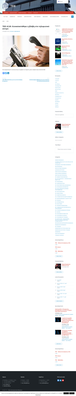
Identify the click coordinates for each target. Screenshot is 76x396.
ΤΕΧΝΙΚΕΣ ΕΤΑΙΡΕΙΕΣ (59, 235)
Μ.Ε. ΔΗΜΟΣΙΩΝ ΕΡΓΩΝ (60, 183)
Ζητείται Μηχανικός (66, 53)
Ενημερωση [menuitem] (12, 16)
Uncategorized (58, 85)
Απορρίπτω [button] (72, 393)
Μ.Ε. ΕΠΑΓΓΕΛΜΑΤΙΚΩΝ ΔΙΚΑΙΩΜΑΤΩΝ (63, 185)
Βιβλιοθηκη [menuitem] (45, 16)
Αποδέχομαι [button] (66, 393)
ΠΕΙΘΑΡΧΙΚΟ (57, 231)
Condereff (57, 78)
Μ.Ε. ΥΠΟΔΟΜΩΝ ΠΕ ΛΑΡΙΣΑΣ (61, 215)
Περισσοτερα (58, 70)
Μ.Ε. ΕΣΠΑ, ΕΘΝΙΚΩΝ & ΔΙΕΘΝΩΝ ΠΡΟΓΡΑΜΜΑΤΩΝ (61, 189)
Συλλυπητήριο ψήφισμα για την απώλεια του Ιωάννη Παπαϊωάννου (39, 80)
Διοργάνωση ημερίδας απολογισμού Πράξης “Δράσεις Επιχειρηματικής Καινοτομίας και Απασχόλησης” (67, 320)
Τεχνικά (56, 105)
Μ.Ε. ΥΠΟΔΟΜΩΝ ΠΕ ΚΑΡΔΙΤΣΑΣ (61, 213)
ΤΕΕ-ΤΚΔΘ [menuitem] (5, 16)
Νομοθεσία (57, 101)
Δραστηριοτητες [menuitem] (27, 16)
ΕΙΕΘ (56, 91)
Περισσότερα (38, 394)
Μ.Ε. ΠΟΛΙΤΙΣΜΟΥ (58, 203)
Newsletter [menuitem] (6, 12)
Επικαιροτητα (64, 36)
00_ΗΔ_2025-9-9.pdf (61, 286)
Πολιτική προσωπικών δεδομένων (15, 390)
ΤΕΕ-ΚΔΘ (11, 31)
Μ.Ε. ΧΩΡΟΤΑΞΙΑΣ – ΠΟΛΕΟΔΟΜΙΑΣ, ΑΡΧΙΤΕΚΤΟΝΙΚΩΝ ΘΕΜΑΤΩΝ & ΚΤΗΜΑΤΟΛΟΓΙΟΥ (62, 220)
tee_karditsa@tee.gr (44, 383)
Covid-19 (57, 80)
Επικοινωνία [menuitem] (36, 12)
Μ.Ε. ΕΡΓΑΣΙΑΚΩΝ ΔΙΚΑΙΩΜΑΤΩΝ (61, 186)
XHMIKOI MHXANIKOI (59, 160)
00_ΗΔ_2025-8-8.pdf (61, 290)
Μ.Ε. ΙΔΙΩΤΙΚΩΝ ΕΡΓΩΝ (59, 191)
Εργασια (70, 50)
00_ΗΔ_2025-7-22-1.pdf (62, 293)
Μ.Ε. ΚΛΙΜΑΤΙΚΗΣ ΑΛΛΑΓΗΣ (60, 195)
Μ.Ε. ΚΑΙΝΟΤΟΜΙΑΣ (59, 193)
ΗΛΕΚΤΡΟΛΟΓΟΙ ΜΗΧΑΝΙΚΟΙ (61, 171)
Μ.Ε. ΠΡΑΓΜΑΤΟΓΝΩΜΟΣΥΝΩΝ (61, 205)
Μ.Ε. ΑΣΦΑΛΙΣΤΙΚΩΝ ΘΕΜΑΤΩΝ (61, 177)
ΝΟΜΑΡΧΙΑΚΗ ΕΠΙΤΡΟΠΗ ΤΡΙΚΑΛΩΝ (62, 230)
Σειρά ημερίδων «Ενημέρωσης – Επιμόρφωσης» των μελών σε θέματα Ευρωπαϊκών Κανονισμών (63, 310)
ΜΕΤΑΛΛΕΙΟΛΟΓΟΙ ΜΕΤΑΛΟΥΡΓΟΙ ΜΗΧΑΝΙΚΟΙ (64, 223)
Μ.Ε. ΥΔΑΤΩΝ (57, 212)
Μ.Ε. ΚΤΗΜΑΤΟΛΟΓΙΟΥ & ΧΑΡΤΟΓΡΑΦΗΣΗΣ (63, 196)
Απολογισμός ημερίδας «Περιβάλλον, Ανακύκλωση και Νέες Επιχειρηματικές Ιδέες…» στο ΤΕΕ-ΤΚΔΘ (67, 333)
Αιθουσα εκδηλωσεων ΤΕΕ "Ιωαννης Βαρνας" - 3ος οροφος (67, 327)
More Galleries (59, 132)
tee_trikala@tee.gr (25, 383)
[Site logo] (5, 9)
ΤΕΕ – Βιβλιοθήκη (59, 251)
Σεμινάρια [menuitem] (30, 12)
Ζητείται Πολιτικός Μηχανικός (66, 46)
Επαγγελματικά (58, 96)
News (8, 21)
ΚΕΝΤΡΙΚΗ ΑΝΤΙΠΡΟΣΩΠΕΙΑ (61, 175)
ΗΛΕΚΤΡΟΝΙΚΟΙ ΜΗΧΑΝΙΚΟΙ (61, 173)
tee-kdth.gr (57, 84)
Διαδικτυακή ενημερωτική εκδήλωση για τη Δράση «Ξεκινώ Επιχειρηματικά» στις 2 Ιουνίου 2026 (67, 30)
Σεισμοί (56, 103)
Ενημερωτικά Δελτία (59, 92)
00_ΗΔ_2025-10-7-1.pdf (62, 283)
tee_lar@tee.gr (7, 384)
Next (48, 78)
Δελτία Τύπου (58, 89)
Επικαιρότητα (58, 98)
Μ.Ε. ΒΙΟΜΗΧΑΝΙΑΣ (59, 181)
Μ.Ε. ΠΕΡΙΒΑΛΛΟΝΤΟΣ (59, 202)
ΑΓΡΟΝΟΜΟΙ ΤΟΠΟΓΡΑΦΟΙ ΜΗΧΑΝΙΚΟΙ (63, 164)
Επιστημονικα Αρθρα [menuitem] (54, 16)
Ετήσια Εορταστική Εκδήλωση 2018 (66, 125)
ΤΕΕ (13, 6)
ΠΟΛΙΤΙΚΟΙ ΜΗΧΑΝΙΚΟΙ (60, 233)
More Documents (59, 301)
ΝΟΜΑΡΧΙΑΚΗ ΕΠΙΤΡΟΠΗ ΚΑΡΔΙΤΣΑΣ (62, 228)
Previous (4, 78)
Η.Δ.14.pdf (59, 280)
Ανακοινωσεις (17, 31)
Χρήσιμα (57, 106)
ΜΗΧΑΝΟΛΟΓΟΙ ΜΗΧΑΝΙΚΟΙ (60, 224)
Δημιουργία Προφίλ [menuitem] (13, 12)
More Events (58, 343)
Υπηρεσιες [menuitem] (19, 16)
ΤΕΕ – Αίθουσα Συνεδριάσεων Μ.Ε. (62, 243)
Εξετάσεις (57, 94)
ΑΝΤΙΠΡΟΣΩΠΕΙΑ (58, 166)
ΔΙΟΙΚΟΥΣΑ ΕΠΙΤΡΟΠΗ (59, 170)
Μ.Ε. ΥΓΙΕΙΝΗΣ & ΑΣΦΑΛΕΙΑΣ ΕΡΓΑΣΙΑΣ (62, 210)
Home (3, 21)
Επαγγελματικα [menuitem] (37, 16)
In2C (56, 82)
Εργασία (56, 99)
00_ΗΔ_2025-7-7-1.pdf (61, 296)
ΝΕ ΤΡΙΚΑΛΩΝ (58, 226)
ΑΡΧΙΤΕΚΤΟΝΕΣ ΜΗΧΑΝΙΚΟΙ (61, 168)
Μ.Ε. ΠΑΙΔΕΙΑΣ (58, 200)
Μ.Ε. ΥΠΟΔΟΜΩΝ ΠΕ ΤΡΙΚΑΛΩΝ (61, 217)
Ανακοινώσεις (58, 87)
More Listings (58, 256)
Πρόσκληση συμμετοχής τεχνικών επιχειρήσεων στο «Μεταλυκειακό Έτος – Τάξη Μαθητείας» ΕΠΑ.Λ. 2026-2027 (67, 62)
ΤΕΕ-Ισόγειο (58, 247)
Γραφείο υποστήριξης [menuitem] (22, 12)
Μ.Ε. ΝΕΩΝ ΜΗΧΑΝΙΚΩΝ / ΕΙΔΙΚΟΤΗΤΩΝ (63, 198)
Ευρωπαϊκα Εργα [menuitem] (64, 16)
